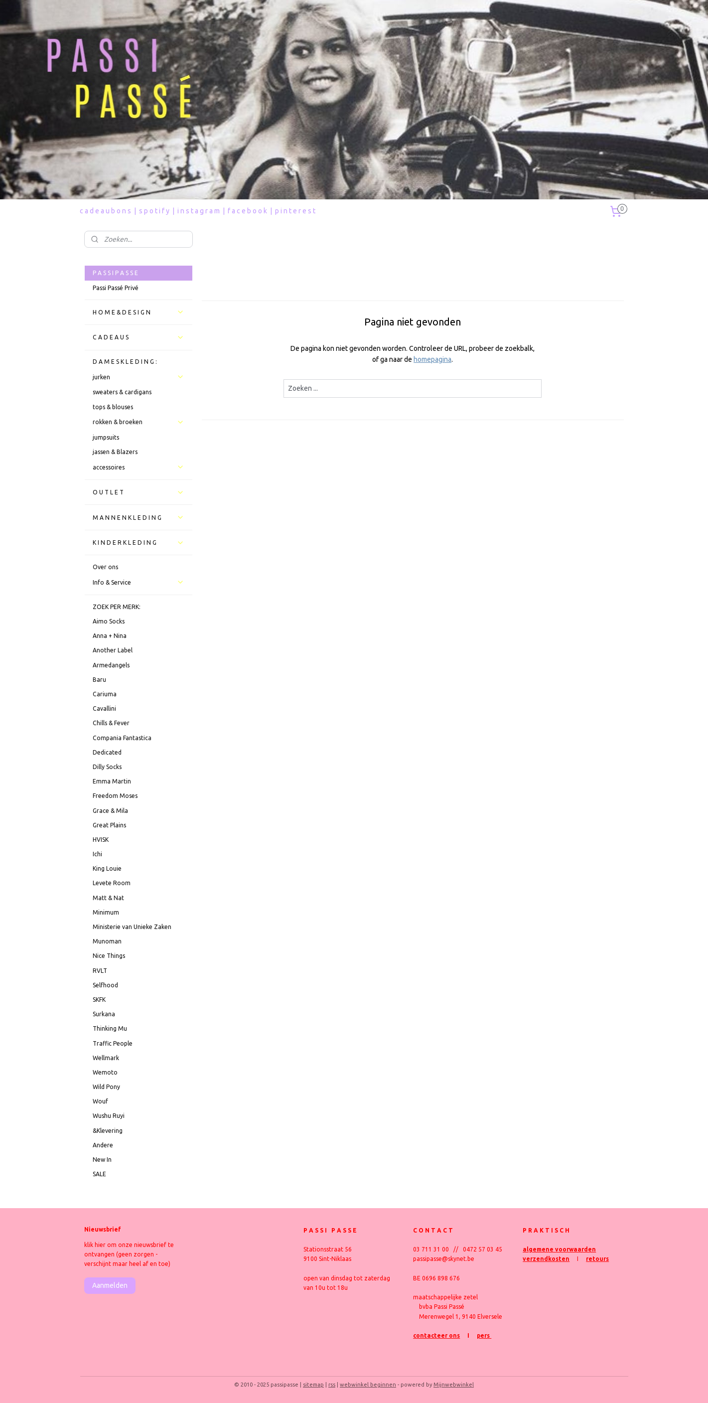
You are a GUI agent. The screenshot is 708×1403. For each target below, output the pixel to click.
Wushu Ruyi (109, 1115)
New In (102, 1159)
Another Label (113, 650)
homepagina (432, 359)
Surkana (104, 1014)
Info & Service (138, 582)
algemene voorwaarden (559, 1249)
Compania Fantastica (122, 738)
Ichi (97, 854)
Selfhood (105, 985)
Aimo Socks (109, 621)
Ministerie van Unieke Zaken (132, 927)
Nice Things (109, 955)
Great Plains (109, 825)
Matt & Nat (108, 898)
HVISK (101, 839)
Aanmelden (110, 1285)
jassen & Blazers (115, 452)
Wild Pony (106, 1087)
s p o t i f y (154, 211)
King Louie (107, 868)
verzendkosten (546, 1258)
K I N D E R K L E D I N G (138, 543)
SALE (99, 1174)
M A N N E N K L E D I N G (138, 517)
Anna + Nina (110, 635)
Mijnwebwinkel (453, 1385)
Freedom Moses (115, 795)
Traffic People (113, 1043)
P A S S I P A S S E (115, 273)
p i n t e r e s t (295, 211)
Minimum (106, 912)
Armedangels (111, 665)
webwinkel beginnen (368, 1385)
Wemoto (105, 1072)
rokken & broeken (138, 422)
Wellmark (106, 1058)
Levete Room (112, 883)
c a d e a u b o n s (105, 211)
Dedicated (107, 752)
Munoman (107, 941)
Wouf (100, 1101)
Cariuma (105, 694)
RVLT (100, 970)
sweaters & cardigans (122, 392)
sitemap (313, 1385)
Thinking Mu (110, 1028)
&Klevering (108, 1130)
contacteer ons (436, 1335)
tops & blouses (113, 407)
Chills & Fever (111, 723)
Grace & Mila (110, 810)
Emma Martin (112, 781)
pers (484, 1335)
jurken (138, 377)
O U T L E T (138, 492)
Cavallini (104, 708)
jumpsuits (106, 437)
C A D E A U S (138, 337)
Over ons (105, 567)
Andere (103, 1145)
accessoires (138, 467)
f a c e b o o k (247, 211)
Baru (99, 679)
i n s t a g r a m (198, 211)
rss (331, 1385)
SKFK (99, 999)
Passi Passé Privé (116, 288)
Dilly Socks (107, 767)
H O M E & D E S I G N (138, 312)
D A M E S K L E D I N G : (125, 361)
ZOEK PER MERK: (117, 607)
